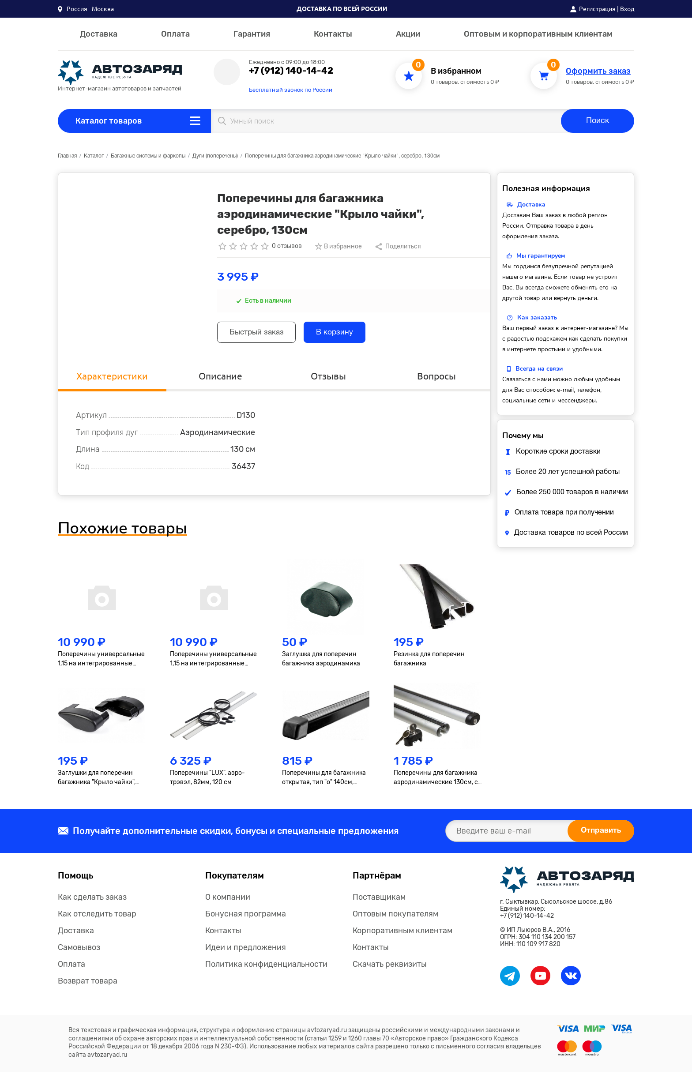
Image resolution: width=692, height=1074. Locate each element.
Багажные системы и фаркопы (148, 156)
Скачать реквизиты (390, 966)
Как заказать (537, 317)
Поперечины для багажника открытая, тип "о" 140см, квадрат (324, 780)
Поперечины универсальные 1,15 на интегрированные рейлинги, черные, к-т (213, 662)
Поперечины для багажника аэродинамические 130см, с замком (436, 780)
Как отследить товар (97, 916)
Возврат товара (87, 983)
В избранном (456, 71)
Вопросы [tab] (436, 377)
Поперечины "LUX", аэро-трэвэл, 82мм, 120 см (207, 779)
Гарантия (251, 34)
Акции (408, 34)
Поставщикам (379, 899)
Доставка (98, 34)
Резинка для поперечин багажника (429, 661)
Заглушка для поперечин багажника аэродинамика (321, 661)
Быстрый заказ (259, 333)
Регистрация (597, 8)
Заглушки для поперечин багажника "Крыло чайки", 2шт (96, 780)
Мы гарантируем (540, 256)
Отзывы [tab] (328, 377)
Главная (67, 156)
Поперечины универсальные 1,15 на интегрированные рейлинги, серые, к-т (101, 662)
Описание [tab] (220, 377)
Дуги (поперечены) (215, 156)
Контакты (333, 34)
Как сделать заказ (92, 899)
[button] (86, 8)
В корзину (342, 333)
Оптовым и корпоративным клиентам (538, 34)
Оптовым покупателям (395, 916)
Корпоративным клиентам (402, 933)
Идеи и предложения (245, 949)
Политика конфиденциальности (266, 966)
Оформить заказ (598, 71)
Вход (627, 8)
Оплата (175, 34)
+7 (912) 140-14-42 (291, 70)
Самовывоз (79, 949)
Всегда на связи (539, 368)
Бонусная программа (245, 916)
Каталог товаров (108, 121)
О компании (227, 899)
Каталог (94, 156)
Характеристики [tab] (112, 377)
